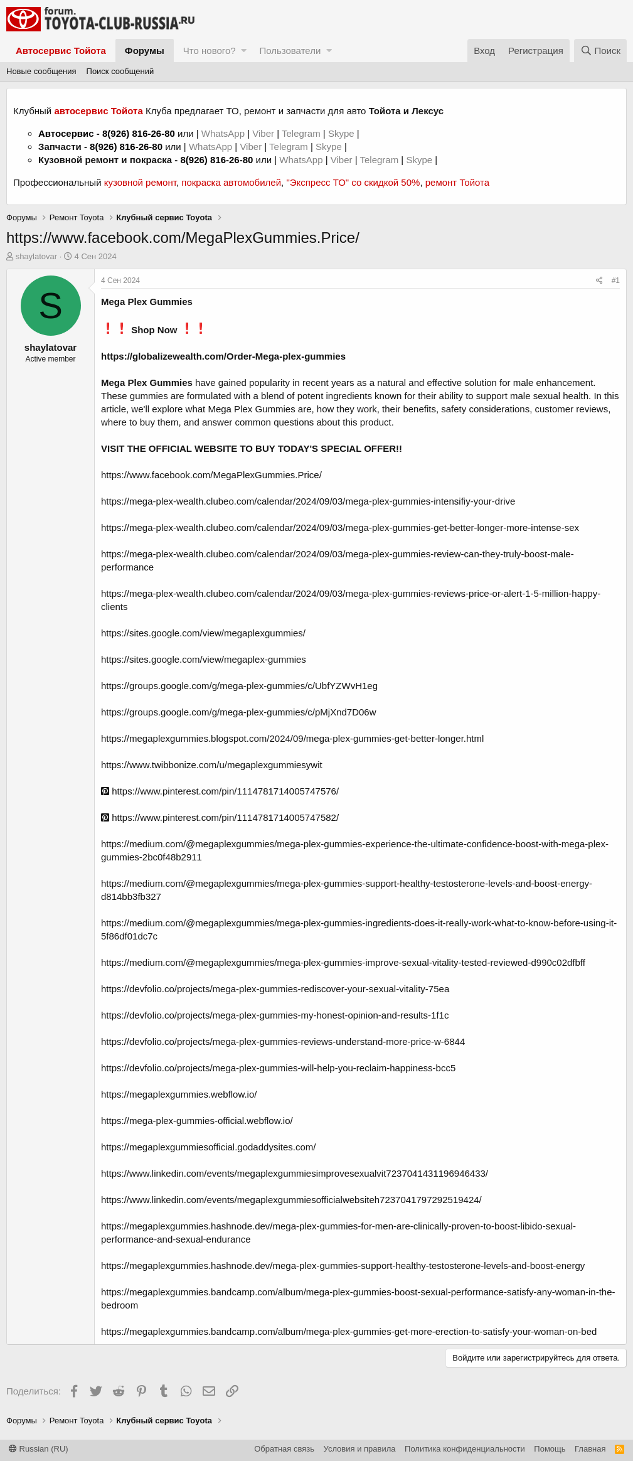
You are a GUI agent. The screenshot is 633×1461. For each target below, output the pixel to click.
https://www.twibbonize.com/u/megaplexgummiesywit (211, 764)
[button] (244, 50)
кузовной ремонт (140, 182)
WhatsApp (224, 133)
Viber (263, 133)
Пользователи (290, 50)
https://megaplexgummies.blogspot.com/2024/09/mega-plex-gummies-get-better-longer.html (292, 738)
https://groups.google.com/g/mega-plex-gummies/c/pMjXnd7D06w (238, 712)
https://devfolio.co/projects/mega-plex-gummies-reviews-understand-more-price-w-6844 (283, 1041)
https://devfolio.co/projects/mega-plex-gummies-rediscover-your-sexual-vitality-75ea (275, 988)
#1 (616, 280)
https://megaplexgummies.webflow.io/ (179, 1094)
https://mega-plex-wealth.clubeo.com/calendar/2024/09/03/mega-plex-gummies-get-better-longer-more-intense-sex (340, 527)
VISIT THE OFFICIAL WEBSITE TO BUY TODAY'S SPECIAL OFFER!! (251, 448)
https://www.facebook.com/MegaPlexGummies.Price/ (211, 474)
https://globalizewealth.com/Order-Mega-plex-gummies (223, 356)
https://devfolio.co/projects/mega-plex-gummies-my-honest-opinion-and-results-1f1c (275, 1015)
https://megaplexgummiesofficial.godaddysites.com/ (208, 1147)
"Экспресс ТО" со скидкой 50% (353, 182)
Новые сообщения (41, 71)
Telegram (302, 133)
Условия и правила (360, 1448)
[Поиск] (600, 50)
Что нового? (209, 50)
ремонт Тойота (457, 182)
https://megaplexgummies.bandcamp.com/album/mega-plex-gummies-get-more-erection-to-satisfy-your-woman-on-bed (349, 1331)
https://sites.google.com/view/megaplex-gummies (203, 659)
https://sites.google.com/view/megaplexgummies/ (203, 633)
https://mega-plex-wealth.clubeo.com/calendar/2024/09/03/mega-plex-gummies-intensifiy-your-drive (308, 501)
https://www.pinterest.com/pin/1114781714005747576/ (220, 791)
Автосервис (66, 133)
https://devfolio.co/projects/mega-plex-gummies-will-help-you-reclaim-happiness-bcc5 (278, 1067)
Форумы (144, 50)
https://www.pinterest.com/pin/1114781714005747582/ (220, 817)
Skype (342, 133)
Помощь (549, 1448)
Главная (590, 1448)
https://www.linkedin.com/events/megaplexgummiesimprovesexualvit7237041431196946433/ (294, 1173)
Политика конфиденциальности (465, 1448)
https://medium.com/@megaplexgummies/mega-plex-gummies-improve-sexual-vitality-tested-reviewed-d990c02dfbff (343, 962)
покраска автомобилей (231, 182)
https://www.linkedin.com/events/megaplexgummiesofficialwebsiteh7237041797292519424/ (291, 1199)
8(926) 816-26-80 (138, 133)
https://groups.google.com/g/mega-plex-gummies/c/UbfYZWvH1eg (239, 685)
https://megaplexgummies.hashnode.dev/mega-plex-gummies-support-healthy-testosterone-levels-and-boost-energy (343, 1265)
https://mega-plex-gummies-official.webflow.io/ (197, 1120)
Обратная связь (284, 1448)
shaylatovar (36, 256)
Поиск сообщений (120, 71)
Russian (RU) (38, 1448)
